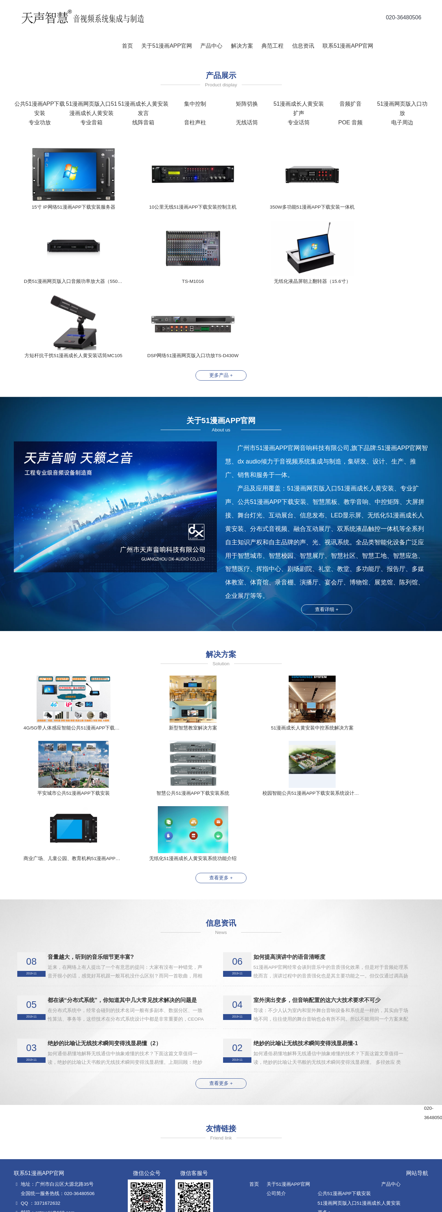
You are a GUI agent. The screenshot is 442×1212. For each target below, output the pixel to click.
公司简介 (276, 1070)
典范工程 (271, 45)
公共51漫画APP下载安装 (344, 1070)
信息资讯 (302, 45)
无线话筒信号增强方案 (273, 1174)
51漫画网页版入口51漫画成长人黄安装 (359, 1080)
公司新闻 (378, 1108)
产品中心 (210, 45)
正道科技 (311, 1204)
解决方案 (241, 45)
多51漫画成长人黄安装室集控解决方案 (290, 1127)
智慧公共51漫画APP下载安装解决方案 (290, 1164)
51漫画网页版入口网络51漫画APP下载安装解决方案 (305, 1155)
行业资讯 (378, 1117)
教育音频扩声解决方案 (273, 1145)
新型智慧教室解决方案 (273, 1183)
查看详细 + (326, 535)
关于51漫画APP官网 (165, 45)
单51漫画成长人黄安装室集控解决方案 (290, 1117)
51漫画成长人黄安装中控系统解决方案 (290, 1108)
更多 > (325, 1089)
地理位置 (378, 1136)
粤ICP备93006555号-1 (345, 1204)
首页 (126, 45)
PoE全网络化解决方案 (273, 1136)
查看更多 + (221, 755)
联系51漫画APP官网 (346, 45)
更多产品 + (221, 301)
